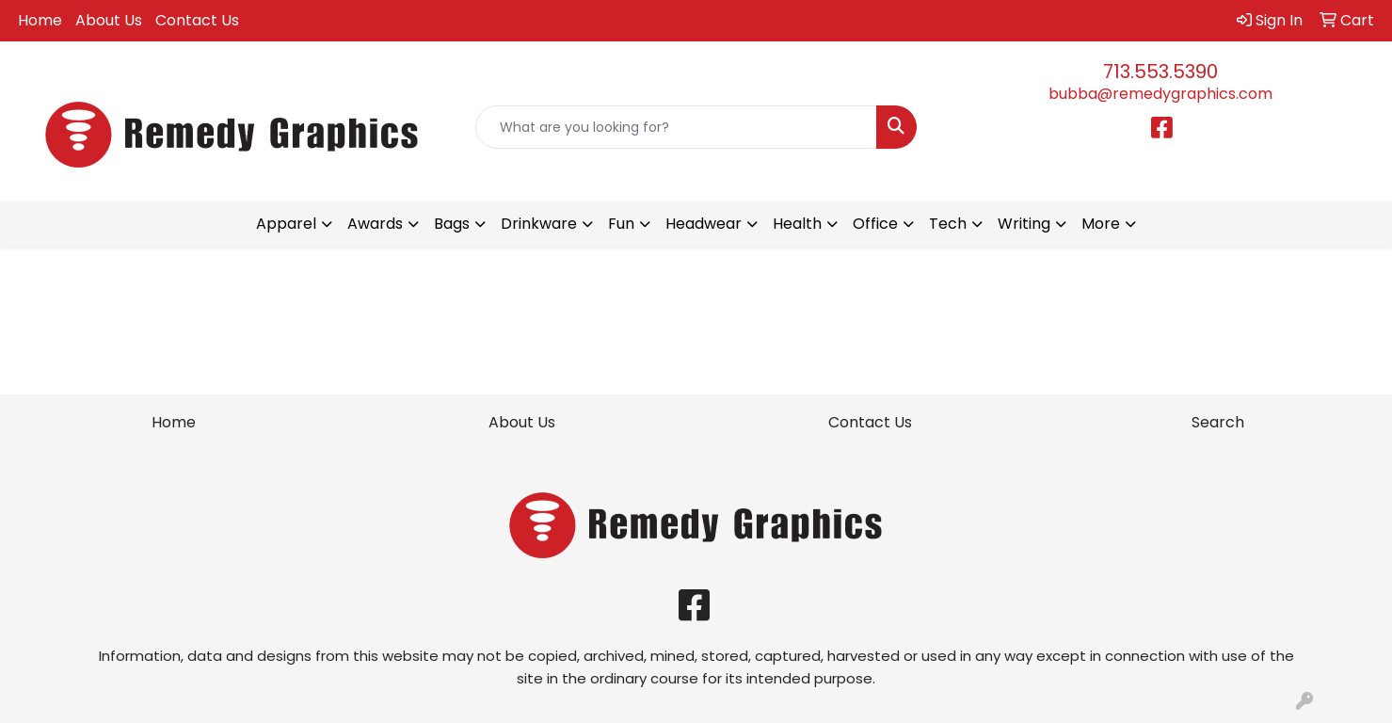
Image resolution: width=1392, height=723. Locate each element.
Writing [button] (1024, 223)
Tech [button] (948, 223)
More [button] (1100, 223)
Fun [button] (621, 223)
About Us (108, 20)
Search (1218, 422)
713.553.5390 (1160, 71)
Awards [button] (375, 223)
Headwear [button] (703, 223)
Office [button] (875, 223)
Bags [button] (452, 223)
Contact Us (197, 20)
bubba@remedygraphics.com (1160, 93)
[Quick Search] (676, 127)
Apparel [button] (286, 223)
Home (40, 20)
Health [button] (797, 223)
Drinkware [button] (539, 223)
